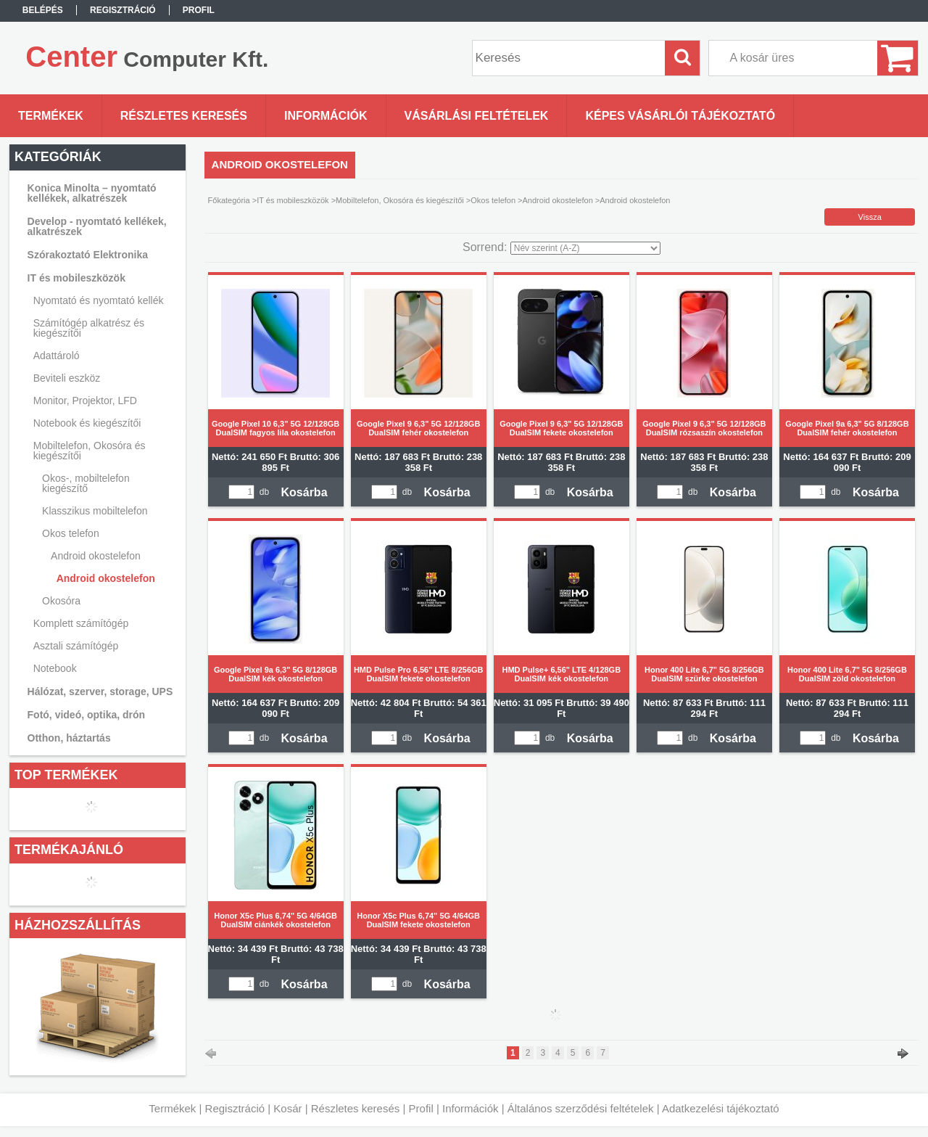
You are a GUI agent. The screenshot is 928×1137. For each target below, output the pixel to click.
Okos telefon (493, 200)
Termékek (172, 1108)
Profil (421, 1108)
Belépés (42, 10)
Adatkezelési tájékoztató (720, 1108)
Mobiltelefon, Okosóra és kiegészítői (400, 200)
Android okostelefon (106, 578)
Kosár (287, 1108)
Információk (470, 1108)
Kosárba (304, 492)
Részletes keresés (355, 1108)
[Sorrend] (585, 248)
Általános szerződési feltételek (581, 1108)
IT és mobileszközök (292, 200)
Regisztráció (235, 1108)
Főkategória (229, 200)
